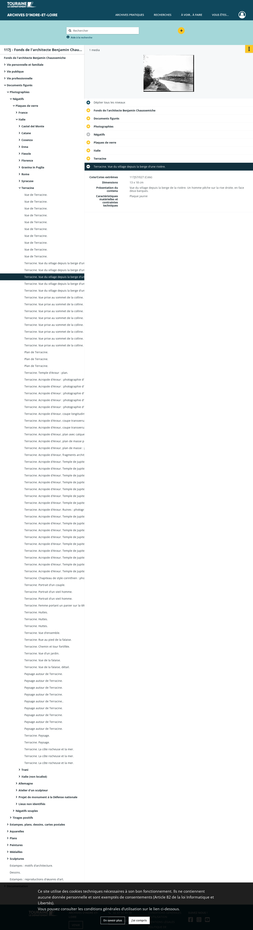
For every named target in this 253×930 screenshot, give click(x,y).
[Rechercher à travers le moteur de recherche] (104, 31)
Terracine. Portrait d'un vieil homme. (48, 592)
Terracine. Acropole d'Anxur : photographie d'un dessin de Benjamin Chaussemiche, (63, 379)
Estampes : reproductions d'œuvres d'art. (37, 879)
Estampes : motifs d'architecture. (31, 865)
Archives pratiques (129, 15)
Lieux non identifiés (32, 804)
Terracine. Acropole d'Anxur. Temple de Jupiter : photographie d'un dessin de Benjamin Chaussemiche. (63, 503)
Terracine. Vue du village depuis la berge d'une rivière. (60, 263)
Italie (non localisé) (34, 776)
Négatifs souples (27, 811)
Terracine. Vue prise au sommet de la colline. (54, 297)
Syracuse (27, 181)
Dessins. (15, 872)
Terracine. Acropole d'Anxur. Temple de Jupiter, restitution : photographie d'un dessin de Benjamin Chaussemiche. (63, 468)
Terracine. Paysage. (37, 735)
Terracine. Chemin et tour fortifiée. (47, 646)
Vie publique (15, 71)
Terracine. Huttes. (36, 612)
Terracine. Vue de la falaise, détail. (47, 667)
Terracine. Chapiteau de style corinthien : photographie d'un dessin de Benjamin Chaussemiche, (63, 578)
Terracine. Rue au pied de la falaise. (48, 640)
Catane (26, 133)
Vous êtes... (220, 15)
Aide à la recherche (81, 37)
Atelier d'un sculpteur (33, 790)
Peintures (16, 845)
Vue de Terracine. (35, 195)
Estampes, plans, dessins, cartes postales (37, 824)
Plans (13, 838)
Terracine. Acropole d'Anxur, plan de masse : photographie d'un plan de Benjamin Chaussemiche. (63, 448)
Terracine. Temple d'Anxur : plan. (46, 373)
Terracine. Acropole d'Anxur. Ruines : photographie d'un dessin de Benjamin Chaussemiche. (63, 509)
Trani (24, 770)
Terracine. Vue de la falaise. (42, 660)
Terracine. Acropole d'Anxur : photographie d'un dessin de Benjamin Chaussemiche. (63, 400)
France (23, 112)
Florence (27, 160)
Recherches (162, 15)
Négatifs (18, 99)
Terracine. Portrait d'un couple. (44, 585)
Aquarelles (17, 831)
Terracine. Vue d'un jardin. (41, 653)
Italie (22, 119)
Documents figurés (19, 85)
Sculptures (17, 859)
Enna (24, 147)
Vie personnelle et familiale (25, 64)
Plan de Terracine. (36, 352)
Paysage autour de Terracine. (43, 674)
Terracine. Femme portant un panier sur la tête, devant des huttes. (63, 605)
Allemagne (26, 783)
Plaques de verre (27, 106)
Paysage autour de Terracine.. (43, 701)
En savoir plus (112, 920)
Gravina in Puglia (32, 167)
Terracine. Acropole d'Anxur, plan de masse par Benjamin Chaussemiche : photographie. (63, 441)
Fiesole (26, 153)
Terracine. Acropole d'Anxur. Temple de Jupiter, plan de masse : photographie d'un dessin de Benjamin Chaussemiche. (63, 462)
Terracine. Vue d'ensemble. (42, 633)
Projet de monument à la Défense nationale (48, 797)
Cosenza (27, 140)
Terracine (27, 188)
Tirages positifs (23, 817)
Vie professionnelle (19, 78)
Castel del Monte (32, 126)
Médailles (16, 852)
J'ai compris (139, 920)
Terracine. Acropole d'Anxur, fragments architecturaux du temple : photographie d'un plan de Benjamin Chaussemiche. (63, 455)
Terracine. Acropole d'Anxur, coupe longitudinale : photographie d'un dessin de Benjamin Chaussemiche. (63, 414)
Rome (25, 174)
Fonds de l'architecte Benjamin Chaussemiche (35, 58)
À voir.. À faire (191, 15)
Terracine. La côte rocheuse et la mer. (49, 749)
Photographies (19, 92)
